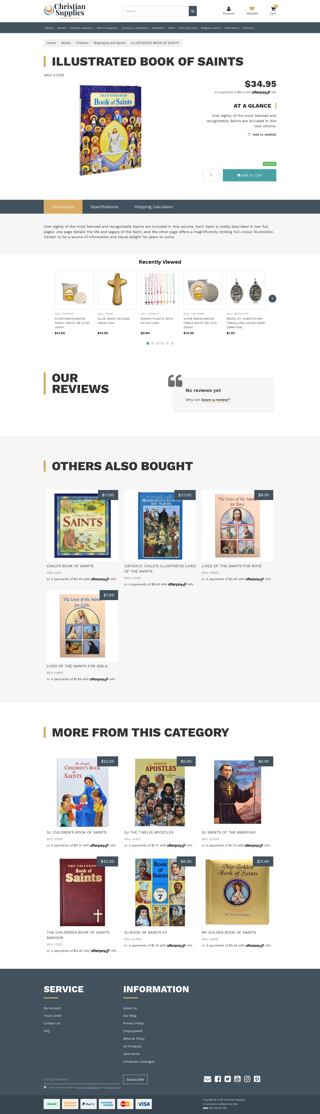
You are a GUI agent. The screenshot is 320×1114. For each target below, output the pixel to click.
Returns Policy (134, 1038)
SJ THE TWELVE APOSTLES (148, 832)
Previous (168, 177)
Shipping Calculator (153, 206)
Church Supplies (108, 28)
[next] (272, 298)
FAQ (47, 1031)
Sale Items (232, 28)
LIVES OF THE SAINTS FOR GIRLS (77, 666)
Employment (132, 1031)
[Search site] (193, 11)
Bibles (50, 28)
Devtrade (158, 28)
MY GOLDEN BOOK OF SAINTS (229, 932)
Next (173, 177)
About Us (130, 1008)
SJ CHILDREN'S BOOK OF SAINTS (77, 832)
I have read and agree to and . (82, 1087)
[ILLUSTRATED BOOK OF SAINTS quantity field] (211, 175)
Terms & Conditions (88, 1087)
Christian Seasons (82, 28)
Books (62, 28)
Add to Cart (249, 175)
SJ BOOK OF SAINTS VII (145, 932)
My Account (52, 1008)
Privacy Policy (133, 1023)
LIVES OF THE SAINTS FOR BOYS (231, 566)
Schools (248, 28)
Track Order (53, 1016)
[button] (262, 134)
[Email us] (207, 1078)
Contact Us (52, 1023)
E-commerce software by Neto (220, 1104)
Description (63, 206)
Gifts (172, 28)
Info (273, 92)
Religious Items (211, 28)
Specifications (104, 206)
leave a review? (215, 399)
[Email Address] (82, 1079)
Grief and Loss (188, 28)
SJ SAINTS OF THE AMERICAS (229, 832)
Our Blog (129, 1016)
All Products (132, 1046)
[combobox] (156, 11)
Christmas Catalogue (138, 1062)
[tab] (63, 207)
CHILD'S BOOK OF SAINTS (70, 566)
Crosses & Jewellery (135, 28)
